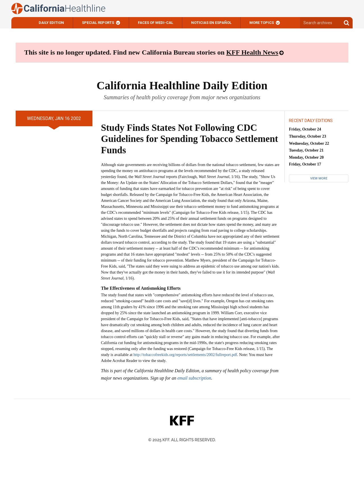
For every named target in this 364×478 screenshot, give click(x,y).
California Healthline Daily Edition (181, 85)
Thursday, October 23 (307, 136)
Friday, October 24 (305, 129)
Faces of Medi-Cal (155, 22)
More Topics (261, 22)
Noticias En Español (211, 22)
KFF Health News (252, 52)
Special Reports (98, 22)
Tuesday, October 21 (306, 150)
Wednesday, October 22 (309, 143)
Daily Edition (51, 22)
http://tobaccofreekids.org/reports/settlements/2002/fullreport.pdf (185, 355)
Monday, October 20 (306, 157)
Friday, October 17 (305, 164)
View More (318, 178)
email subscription (194, 378)
